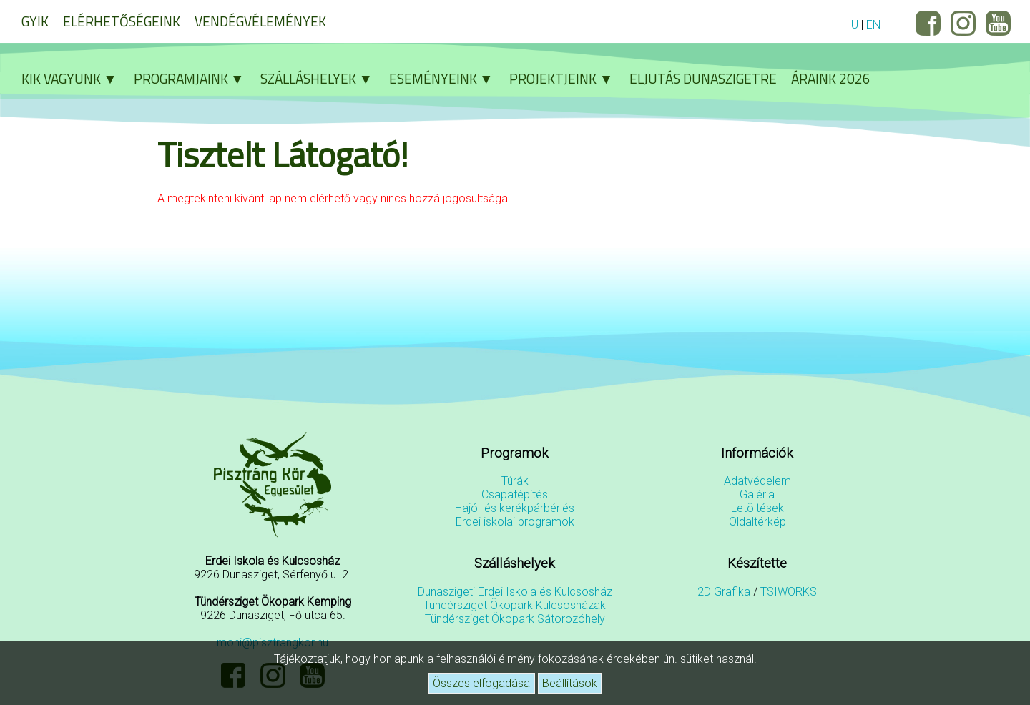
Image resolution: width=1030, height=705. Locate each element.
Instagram (963, 23)
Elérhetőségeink (121, 21)
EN (873, 24)
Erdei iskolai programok (515, 521)
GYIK (35, 21)
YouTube (998, 23)
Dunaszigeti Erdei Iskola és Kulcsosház (515, 591)
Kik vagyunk (74, 78)
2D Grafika (723, 591)
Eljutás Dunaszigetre (703, 78)
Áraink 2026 (830, 78)
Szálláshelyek (321, 78)
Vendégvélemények (260, 21)
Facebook (928, 23)
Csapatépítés (514, 494)
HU (851, 24)
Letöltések (757, 508)
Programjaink (194, 78)
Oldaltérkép (757, 521)
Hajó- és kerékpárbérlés (514, 508)
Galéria (757, 494)
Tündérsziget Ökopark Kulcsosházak (514, 605)
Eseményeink (446, 78)
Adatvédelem (757, 481)
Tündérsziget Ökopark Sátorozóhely (515, 619)
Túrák (515, 481)
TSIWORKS (788, 591)
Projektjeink (565, 78)
